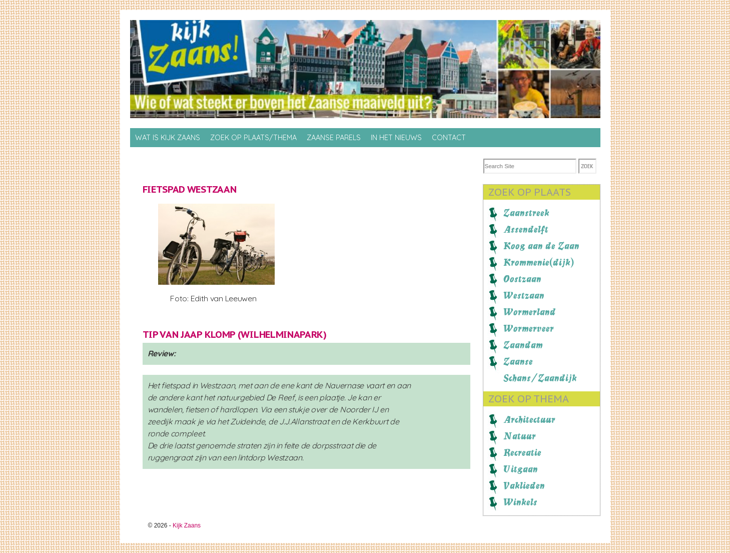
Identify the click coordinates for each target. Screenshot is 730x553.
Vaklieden (524, 485)
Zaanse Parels (334, 137)
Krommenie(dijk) (538, 262)
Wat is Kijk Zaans (167, 137)
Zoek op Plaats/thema (253, 137)
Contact (449, 137)
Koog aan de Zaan (541, 245)
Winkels (520, 501)
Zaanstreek (526, 212)
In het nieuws (396, 137)
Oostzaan (522, 278)
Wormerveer (528, 328)
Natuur (519, 435)
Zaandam (523, 344)
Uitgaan (520, 468)
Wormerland (529, 311)
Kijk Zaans (187, 525)
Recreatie (522, 452)
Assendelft (525, 229)
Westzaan (523, 295)
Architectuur (529, 419)
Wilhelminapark (282, 334)
